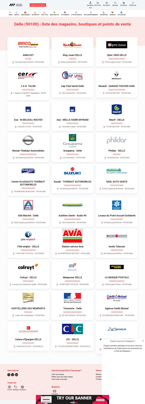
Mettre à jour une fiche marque (62, 377)
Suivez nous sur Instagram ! (122, 341)
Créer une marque (58, 374)
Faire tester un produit (59, 379)
